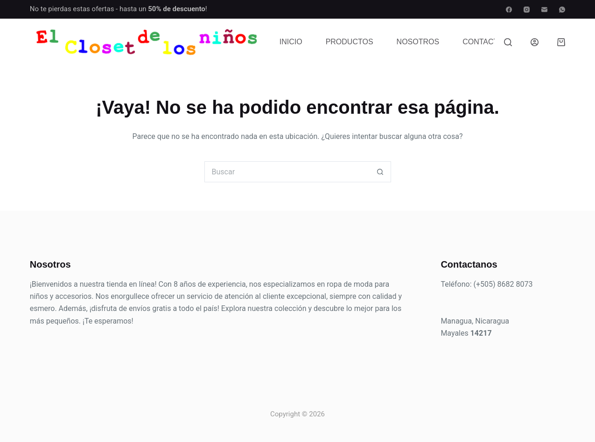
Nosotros (418, 42)
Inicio (291, 42)
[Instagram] (527, 10)
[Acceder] (535, 42)
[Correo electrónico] (544, 10)
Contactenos (490, 42)
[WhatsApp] (562, 10)
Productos (349, 42)
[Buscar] (508, 42)
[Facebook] (509, 10)
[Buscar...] (287, 171)
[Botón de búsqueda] (380, 171)
